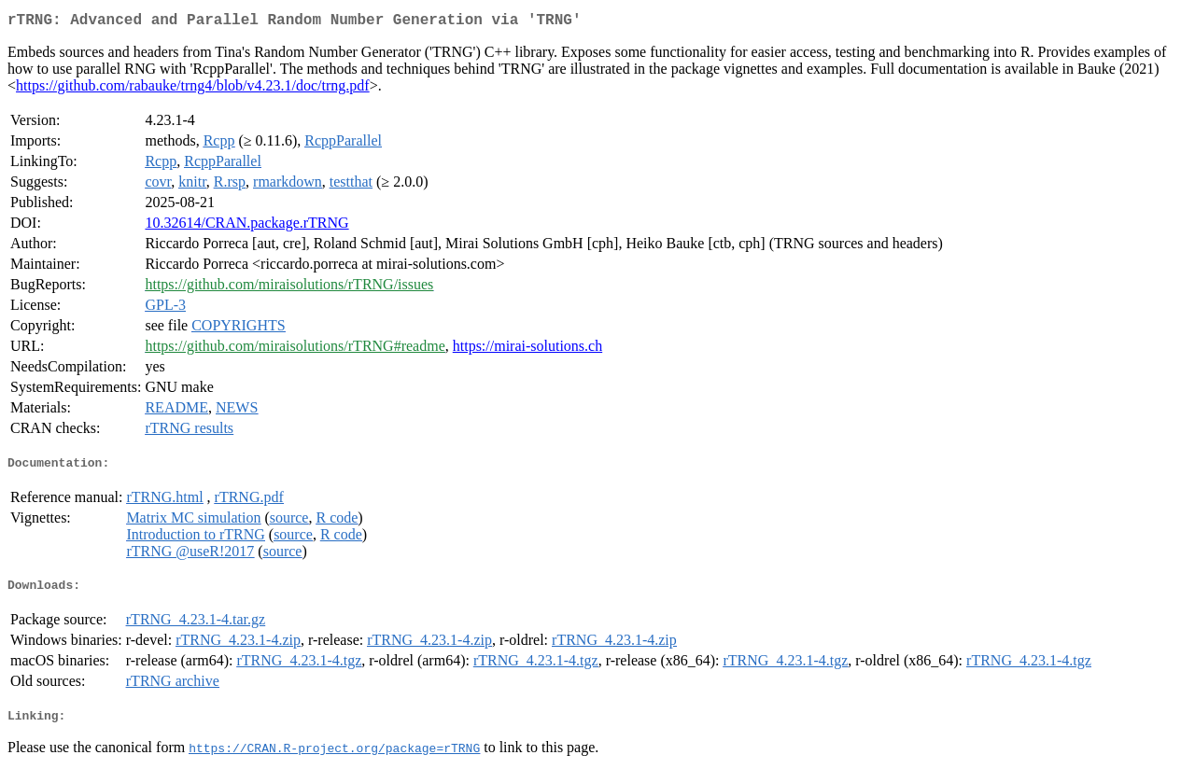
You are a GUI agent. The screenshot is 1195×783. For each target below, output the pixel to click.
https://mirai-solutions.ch (527, 349)
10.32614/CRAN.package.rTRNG (246, 226)
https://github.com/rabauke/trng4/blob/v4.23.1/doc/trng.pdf (193, 89)
